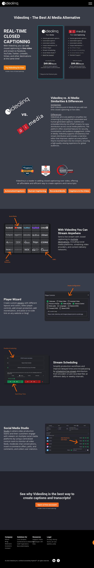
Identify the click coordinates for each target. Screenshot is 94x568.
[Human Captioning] (37, 191)
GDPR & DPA (51, 544)
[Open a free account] (47, 505)
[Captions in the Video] (79, 191)
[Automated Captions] (15, 191)
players (20, 303)
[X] (58, 560)
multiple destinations (68, 240)
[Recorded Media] (57, 191)
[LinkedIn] (53, 560)
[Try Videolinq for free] (15, 67)
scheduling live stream (66, 371)
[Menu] (90, 3)
